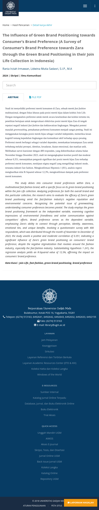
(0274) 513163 (54, 321)
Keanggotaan (49, 345)
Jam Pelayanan (49, 340)
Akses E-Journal (49, 444)
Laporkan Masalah (81, 502)
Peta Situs (56, 506)
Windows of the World (49, 374)
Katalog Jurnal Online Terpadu (49, 397)
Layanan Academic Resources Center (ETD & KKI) (49, 363)
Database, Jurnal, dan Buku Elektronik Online (49, 403)
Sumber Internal (50, 392)
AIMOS (49, 438)
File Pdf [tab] (35, 97)
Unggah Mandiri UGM (49, 432)
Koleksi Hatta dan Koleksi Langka (49, 368)
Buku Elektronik (49, 409)
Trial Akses (49, 415)
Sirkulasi (49, 351)
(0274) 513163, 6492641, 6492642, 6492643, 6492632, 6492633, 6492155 (56, 316)
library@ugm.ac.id (55, 325)
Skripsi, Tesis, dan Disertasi (50, 450)
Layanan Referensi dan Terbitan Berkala (50, 357)
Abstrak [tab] (13, 97)
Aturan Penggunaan (34, 506)
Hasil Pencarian (20, 25)
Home (6, 25)
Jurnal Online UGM (49, 455)
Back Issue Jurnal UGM (49, 461)
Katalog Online (49, 473)
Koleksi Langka (49, 467)
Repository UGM (49, 478)
